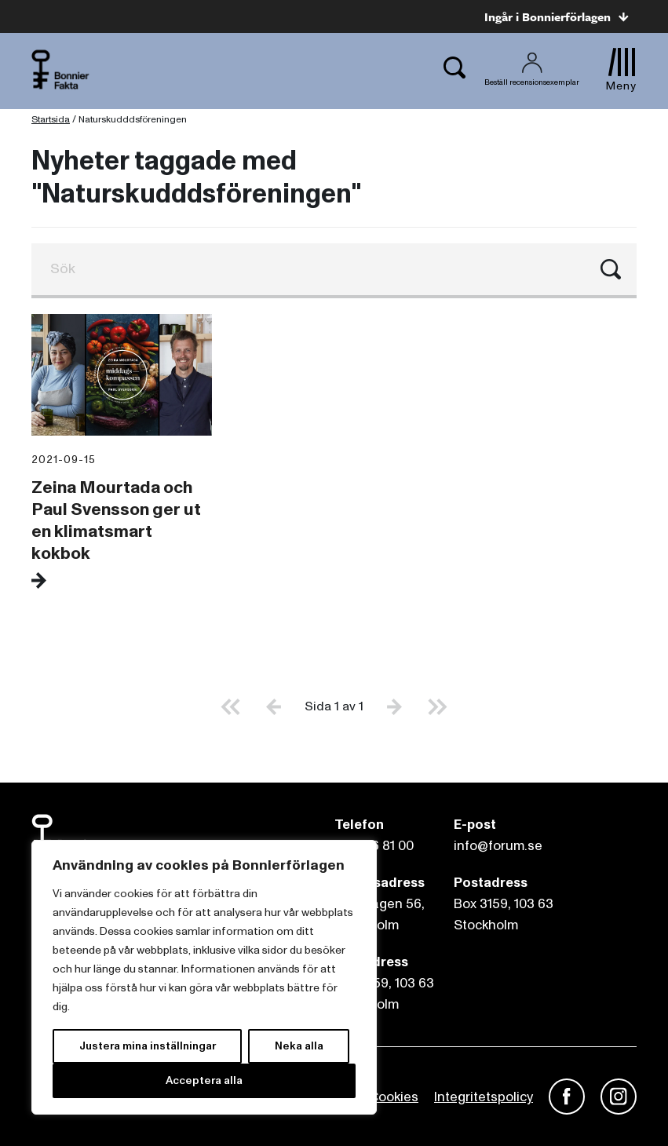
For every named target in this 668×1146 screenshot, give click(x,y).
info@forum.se (498, 846)
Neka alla (299, 1045)
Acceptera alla (204, 1080)
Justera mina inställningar (147, 1045)
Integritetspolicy (483, 1097)
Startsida (50, 119)
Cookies (393, 1097)
